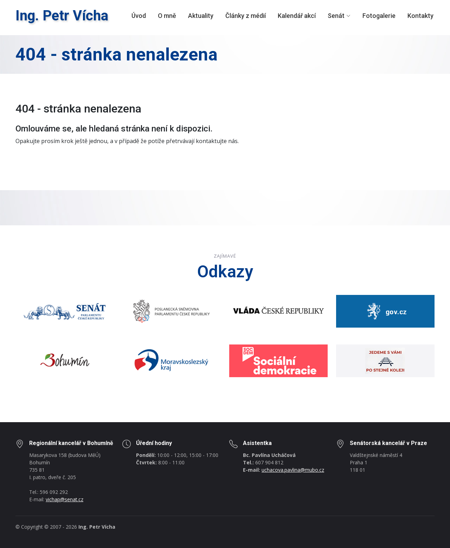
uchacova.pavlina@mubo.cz (293, 469)
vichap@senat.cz (64, 499)
